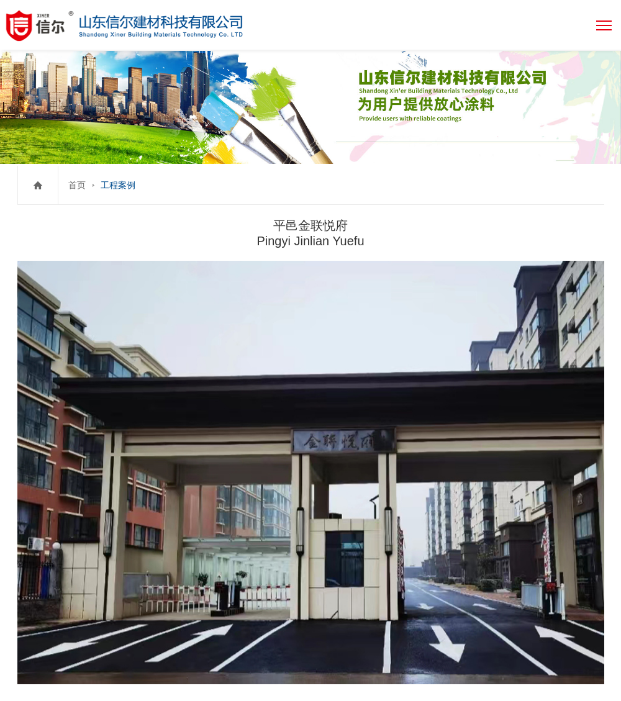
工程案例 (118, 185)
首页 (77, 185)
